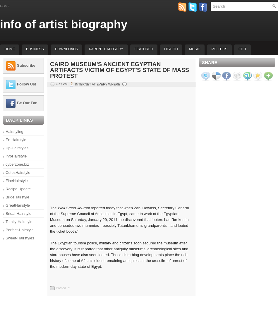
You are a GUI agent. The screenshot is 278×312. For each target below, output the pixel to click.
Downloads (66, 49)
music (194, 49)
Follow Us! (26, 84)
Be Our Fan (27, 103)
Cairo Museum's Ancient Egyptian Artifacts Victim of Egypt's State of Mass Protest (119, 70)
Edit (242, 49)
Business (35, 49)
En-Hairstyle (16, 140)
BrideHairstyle (17, 197)
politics (219, 49)
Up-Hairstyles (17, 148)
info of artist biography (64, 24)
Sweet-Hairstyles (20, 238)
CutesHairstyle (18, 172)
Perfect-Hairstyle (20, 230)
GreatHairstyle (18, 205)
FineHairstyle (17, 181)
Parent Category (106, 49)
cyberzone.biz (17, 164)
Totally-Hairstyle (19, 222)
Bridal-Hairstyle (18, 213)
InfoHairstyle (16, 156)
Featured (144, 49)
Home (5, 6)
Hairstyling (14, 131)
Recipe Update (18, 189)
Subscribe (26, 65)
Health (171, 49)
